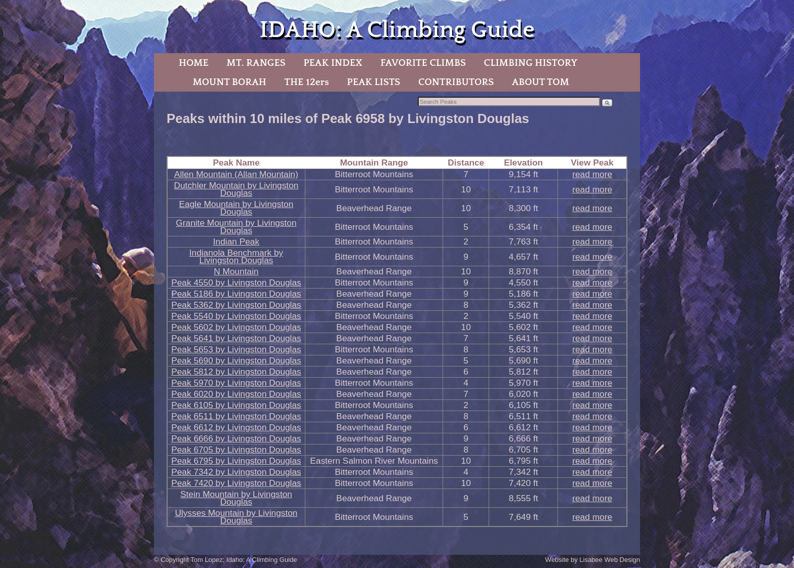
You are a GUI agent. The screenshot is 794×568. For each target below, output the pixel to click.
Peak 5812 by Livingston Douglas (236, 372)
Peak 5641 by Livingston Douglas (236, 338)
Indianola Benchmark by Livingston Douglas (236, 256)
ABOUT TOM (540, 82)
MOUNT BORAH (229, 82)
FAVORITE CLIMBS (423, 62)
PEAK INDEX (332, 62)
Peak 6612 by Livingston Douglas (236, 427)
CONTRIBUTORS (456, 82)
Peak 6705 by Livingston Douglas (236, 449)
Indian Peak (236, 241)
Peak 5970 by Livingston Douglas (236, 383)
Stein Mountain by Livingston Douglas (236, 498)
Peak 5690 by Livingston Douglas (236, 360)
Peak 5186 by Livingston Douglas (236, 294)
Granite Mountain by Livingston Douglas (236, 226)
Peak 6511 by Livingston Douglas (236, 416)
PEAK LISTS (373, 82)
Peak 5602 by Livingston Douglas (236, 327)
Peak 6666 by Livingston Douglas (236, 438)
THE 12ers (307, 82)
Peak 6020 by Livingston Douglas (236, 394)
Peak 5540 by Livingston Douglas (236, 316)
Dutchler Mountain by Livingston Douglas (236, 189)
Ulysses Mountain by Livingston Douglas (236, 516)
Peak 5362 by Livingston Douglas (236, 305)
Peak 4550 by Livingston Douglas (236, 282)
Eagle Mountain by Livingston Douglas (236, 208)
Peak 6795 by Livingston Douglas (236, 461)
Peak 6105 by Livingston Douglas (236, 405)
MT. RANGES (255, 62)
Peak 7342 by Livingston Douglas (236, 472)
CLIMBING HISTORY (530, 62)
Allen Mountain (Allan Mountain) (236, 174)
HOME (194, 62)
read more (592, 174)
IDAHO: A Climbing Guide (396, 30)
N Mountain (236, 271)
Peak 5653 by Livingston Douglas (236, 349)
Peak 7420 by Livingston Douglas (236, 483)
